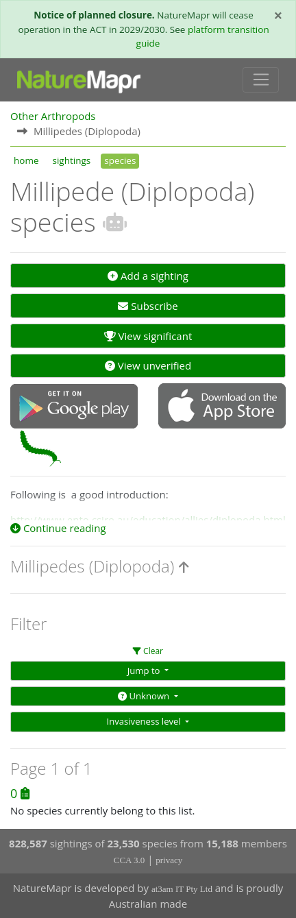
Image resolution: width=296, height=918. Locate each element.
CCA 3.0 (129, 860)
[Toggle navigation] (261, 80)
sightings (71, 160)
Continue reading (58, 528)
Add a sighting (148, 275)
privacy (169, 860)
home (26, 160)
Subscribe (147, 306)
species (120, 160)
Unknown (144, 696)
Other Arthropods (53, 116)
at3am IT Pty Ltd (181, 889)
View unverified (148, 365)
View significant (148, 336)
